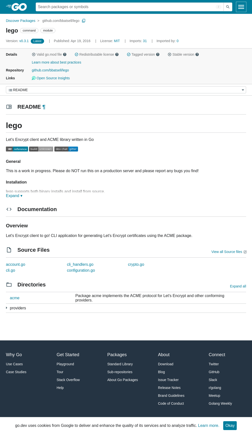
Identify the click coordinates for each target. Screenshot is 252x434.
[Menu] (126, 89)
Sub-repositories (119, 372)
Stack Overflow (68, 380)
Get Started (68, 354)
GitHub (214, 372)
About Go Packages (122, 380)
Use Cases (14, 364)
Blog (161, 372)
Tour (60, 372)
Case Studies (16, 372)
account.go (15, 264)
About (164, 354)
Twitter (214, 364)
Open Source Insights (51, 78)
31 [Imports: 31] (138, 41)
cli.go (10, 270)
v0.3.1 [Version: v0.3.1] (18, 41)
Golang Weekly (220, 403)
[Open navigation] (241, 7)
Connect (217, 354)
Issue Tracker (168, 380)
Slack (213, 380)
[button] (34, 54)
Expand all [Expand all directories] (238, 286)
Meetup (214, 396)
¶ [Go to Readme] (43, 107)
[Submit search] (227, 6)
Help (60, 388)
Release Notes (169, 388)
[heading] (21, 7)
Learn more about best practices (56, 62)
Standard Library (120, 364)
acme (14, 298)
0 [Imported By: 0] (168, 41)
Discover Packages (20, 21)
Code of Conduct (171, 403)
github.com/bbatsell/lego (60, 21)
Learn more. (208, 425)
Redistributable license (97, 54)
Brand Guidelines (171, 396)
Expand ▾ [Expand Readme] (14, 196)
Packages (117, 354)
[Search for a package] (130, 6)
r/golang (215, 388)
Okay (230, 425)
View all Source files (226, 252)
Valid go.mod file (49, 54)
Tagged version (143, 54)
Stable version (183, 54)
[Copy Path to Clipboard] (83, 20)
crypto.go (136, 264)
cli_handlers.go (80, 264)
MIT (117, 41)
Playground (65, 364)
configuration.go (81, 270)
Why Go (14, 354)
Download (165, 364)
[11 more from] (6, 308)
